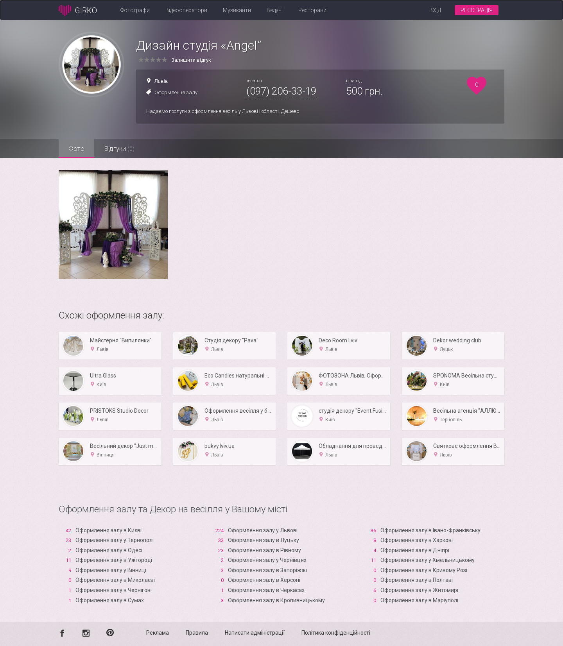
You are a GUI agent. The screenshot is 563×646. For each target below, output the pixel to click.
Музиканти (237, 10)
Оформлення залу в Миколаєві (115, 580)
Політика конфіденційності (335, 633)
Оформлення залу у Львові (263, 530)
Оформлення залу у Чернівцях (267, 560)
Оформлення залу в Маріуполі (419, 600)
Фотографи (135, 10)
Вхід (435, 10)
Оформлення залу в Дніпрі (414, 550)
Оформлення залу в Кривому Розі (423, 570)
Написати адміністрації (255, 633)
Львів (161, 81)
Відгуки (119, 148)
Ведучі (275, 10)
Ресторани (312, 10)
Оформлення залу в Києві (108, 530)
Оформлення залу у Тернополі (114, 540)
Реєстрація (477, 10)
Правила (197, 633)
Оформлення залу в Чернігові (113, 590)
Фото (76, 148)
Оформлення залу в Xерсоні (264, 580)
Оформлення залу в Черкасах (266, 590)
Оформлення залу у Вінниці (110, 570)
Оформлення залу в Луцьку (263, 540)
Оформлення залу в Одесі (108, 550)
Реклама (157, 633)
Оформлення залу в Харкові (416, 540)
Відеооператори (186, 10)
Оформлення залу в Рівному (264, 550)
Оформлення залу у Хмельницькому (427, 560)
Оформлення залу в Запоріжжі (267, 570)
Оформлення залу (175, 92)
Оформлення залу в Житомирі (419, 590)
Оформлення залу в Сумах (109, 600)
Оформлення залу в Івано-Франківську (430, 530)
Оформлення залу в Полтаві (416, 580)
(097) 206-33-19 (281, 91)
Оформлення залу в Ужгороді (113, 560)
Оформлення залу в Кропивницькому (276, 600)
